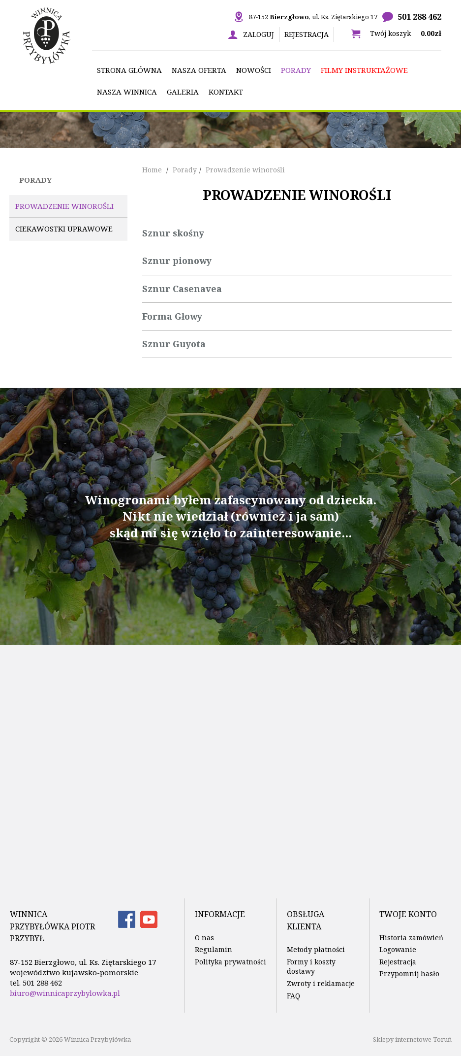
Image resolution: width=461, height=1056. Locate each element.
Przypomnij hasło (409, 973)
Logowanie (397, 949)
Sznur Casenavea (182, 289)
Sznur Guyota (174, 344)
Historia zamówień (411, 937)
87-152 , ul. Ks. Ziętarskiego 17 (313, 16)
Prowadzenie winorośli (64, 206)
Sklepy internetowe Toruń (412, 1039)
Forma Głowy (172, 316)
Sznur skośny (173, 233)
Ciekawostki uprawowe (64, 228)
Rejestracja (306, 34)
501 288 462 (419, 16)
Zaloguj (258, 34)
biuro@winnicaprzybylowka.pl (65, 993)
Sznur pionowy (177, 260)
